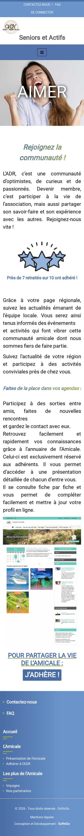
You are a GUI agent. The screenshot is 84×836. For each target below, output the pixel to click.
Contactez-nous (37, 4)
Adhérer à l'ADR (18, 764)
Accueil (10, 731)
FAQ (58, 4)
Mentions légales (42, 817)
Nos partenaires (18, 791)
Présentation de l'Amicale (26, 758)
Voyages (13, 786)
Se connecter (42, 12)
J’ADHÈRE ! (42, 675)
